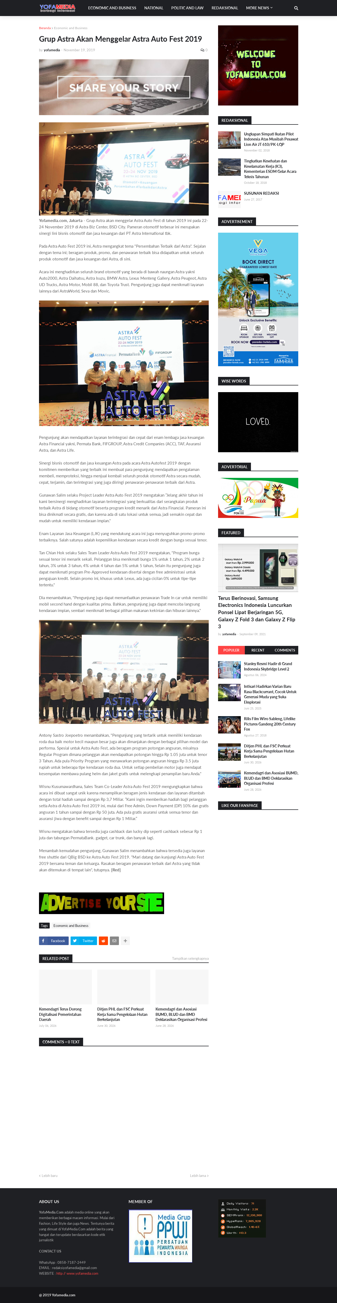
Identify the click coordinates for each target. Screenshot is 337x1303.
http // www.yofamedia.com (77, 1273)
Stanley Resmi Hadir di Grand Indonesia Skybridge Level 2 (268, 666)
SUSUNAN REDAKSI (261, 193)
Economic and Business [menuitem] (112, 8)
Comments (285, 650)
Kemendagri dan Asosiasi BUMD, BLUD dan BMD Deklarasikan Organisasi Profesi (181, 1014)
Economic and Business (70, 28)
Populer (231, 650)
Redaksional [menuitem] (225, 8)
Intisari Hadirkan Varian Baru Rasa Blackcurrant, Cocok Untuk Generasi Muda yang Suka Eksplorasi (270, 694)
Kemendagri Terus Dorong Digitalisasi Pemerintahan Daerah (60, 1014)
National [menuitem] (153, 8)
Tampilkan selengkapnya (190, 958)
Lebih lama (198, 1175)
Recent (258, 650)
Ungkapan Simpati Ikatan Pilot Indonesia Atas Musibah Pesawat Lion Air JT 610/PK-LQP (271, 139)
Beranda (45, 28)
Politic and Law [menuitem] (187, 8)
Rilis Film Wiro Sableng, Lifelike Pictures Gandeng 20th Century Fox (270, 723)
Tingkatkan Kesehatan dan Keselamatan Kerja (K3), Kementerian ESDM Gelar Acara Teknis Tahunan (270, 169)
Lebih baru (49, 1175)
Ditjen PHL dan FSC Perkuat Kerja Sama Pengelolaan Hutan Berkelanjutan (122, 1014)
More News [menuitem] (257, 8)
